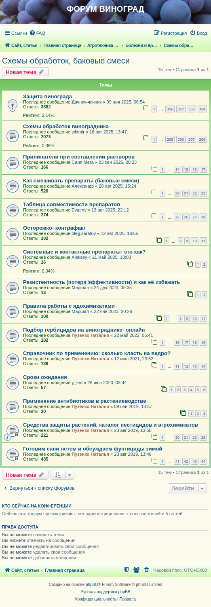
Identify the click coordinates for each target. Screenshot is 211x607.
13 (194, 366)
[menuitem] (37, 33)
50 (177, 193)
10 (194, 240)
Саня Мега (83, 162)
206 (181, 139)
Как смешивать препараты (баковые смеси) (81, 181)
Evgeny (79, 209)
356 (170, 109)
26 (186, 217)
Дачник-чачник (86, 101)
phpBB (92, 584)
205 (170, 139)
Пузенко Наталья (90, 335)
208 (202, 139)
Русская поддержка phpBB (105, 592)
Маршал (80, 287)
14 (177, 169)
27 (194, 217)
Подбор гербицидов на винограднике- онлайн (84, 330)
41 (177, 461)
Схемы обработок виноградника (66, 126)
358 (191, 109)
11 (203, 240)
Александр (83, 186)
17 (203, 169)
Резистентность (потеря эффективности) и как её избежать (101, 282)
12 (186, 366)
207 (191, 139)
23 (203, 437)
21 (186, 437)
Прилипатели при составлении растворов (79, 157)
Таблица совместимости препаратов (71, 204)
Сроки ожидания (45, 377)
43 (194, 461)
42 (186, 461)
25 (177, 217)
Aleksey (79, 257)
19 (203, 342)
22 (194, 437)
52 (194, 193)
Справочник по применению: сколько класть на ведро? (97, 353)
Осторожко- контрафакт (54, 228)
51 (186, 193)
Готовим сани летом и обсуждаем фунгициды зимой (92, 449)
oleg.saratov (84, 233)
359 (202, 109)
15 (186, 169)
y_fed (77, 382)
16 (194, 169)
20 (177, 437)
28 (203, 217)
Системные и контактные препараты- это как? (84, 252)
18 (194, 342)
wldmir (78, 131)
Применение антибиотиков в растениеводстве (84, 401)
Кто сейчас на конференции (37, 505)
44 (203, 461)
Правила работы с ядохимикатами (69, 306)
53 (203, 193)
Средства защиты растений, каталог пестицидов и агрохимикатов (110, 425)
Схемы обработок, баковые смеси (66, 60)
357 (181, 109)
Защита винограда (47, 96)
